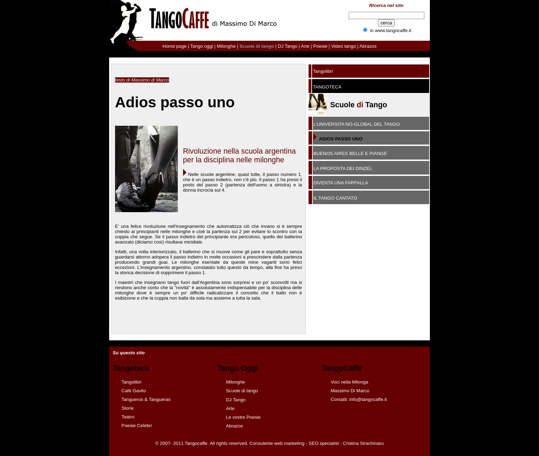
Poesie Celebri (137, 425)
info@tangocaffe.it (368, 399)
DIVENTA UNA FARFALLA (340, 182)
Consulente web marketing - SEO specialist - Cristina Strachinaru (316, 443)
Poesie (320, 46)
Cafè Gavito (134, 390)
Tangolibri (323, 71)
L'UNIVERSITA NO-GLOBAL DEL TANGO (356, 124)
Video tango (344, 46)
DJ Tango (287, 46)
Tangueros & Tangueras (146, 399)
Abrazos (368, 46)
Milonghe (226, 46)
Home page (174, 46)
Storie (128, 408)
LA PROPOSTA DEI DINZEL (342, 168)
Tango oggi (201, 46)
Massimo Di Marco (350, 390)
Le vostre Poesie (243, 417)
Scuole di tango (242, 390)
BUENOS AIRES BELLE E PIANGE (350, 153)
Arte (305, 46)
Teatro (128, 416)
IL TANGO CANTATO (335, 198)
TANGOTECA (327, 87)
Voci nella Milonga (349, 382)
